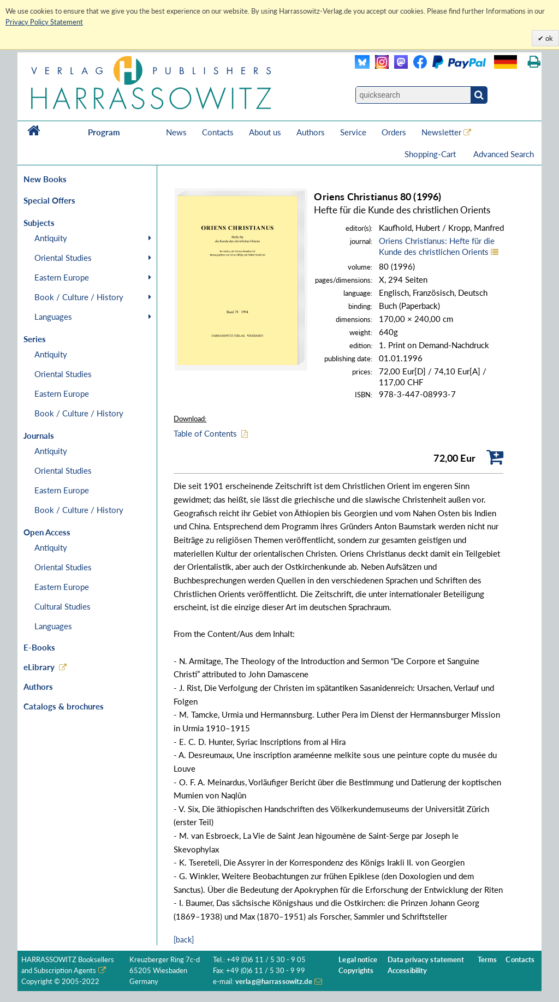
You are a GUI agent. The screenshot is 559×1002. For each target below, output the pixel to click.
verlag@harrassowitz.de (273, 981)
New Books (45, 179)
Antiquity (50, 238)
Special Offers (49, 200)
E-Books (39, 647)
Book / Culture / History (78, 297)
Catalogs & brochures (63, 706)
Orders (394, 132)
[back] (184, 939)
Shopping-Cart (431, 154)
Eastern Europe (61, 277)
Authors (310, 132)
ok (548, 38)
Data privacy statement (426, 960)
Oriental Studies (63, 258)
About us (265, 132)
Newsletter (441, 132)
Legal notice (357, 960)
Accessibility (407, 971)
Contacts (218, 132)
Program (104, 132)
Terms (487, 960)
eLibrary (39, 667)
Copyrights (355, 971)
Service (353, 132)
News (176, 132)
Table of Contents (205, 433)
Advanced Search (503, 154)
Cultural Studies (62, 606)
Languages (53, 316)
